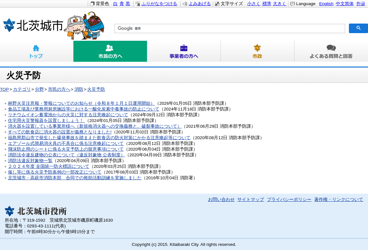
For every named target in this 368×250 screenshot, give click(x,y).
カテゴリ (22, 89)
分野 (39, 89)
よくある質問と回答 (331, 51)
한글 (360, 3)
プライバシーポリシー (289, 199)
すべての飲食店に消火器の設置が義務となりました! (60, 132)
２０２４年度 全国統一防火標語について (48, 166)
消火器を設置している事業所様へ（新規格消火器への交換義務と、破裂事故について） (95, 126)
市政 (257, 51)
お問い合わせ (221, 199)
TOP (4, 89)
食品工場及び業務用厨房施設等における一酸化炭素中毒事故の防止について (83, 109)
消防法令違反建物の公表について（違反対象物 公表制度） (66, 155)
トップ (36, 51)
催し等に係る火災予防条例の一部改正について (54, 172)
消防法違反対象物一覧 (30, 160)
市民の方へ (110, 51)
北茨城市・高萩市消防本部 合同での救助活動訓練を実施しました (75, 177)
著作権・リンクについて (338, 199)
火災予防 (96, 89)
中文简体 (345, 3)
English (326, 3)
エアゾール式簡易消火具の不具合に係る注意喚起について (66, 143)
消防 (78, 89)
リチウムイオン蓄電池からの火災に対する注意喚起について (68, 114)
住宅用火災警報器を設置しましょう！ (46, 120)
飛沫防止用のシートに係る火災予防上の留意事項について (66, 149)
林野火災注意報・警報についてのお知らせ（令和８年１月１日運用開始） (81, 103)
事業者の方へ (184, 51)
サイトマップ (250, 199)
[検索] (229, 29)
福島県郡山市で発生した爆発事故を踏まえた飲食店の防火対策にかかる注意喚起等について (99, 137)
